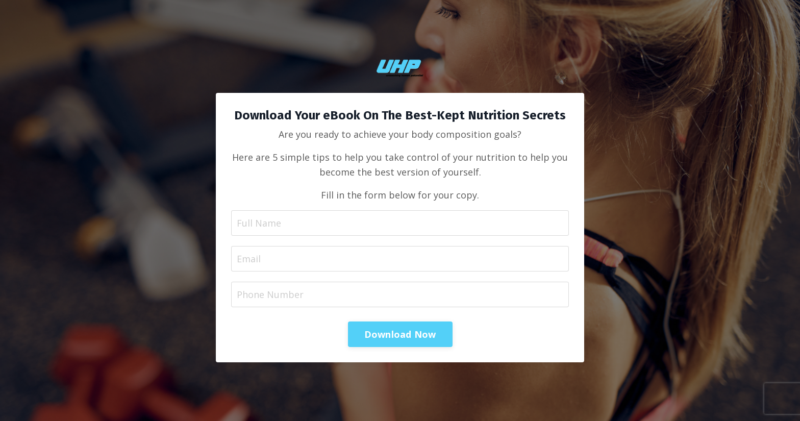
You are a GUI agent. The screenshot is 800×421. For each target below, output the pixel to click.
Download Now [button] (400, 334)
